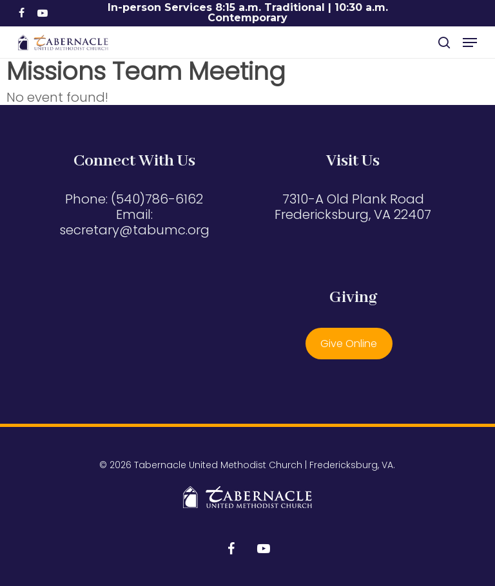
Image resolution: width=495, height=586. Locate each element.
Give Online (348, 343)
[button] (470, 42)
